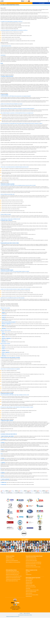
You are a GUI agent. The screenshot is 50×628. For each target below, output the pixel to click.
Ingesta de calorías (4, 42)
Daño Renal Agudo (29, 590)
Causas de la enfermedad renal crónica (12, 581)
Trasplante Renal (28, 584)
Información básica (9, 567)
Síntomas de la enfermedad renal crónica (12, 583)
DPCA (27, 583)
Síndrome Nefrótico (29, 603)
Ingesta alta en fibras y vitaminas (7, 419)
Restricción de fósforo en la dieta (7, 392)
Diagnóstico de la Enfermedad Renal (12, 570)
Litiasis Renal (28, 598)
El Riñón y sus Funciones (10, 569)
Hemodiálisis (28, 581)
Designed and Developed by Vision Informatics (12, 626)
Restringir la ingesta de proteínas (7, 74)
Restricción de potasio (5, 268)
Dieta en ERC (3, 8)
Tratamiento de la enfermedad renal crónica (13, 589)
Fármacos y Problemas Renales (31, 601)
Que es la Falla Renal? (29, 589)
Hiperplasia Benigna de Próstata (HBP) (32, 600)
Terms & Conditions (26, 623)
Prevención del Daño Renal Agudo (31, 570)
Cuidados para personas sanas (31, 567)
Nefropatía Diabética (29, 592)
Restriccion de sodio (5, 182)
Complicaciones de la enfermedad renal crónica (14, 586)
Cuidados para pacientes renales (31, 569)
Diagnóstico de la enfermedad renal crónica (13, 587)
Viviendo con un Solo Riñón (30, 595)
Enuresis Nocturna (29, 606)
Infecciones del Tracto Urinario (31, 597)
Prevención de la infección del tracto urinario (33, 577)
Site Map (21, 623)
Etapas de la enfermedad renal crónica (12, 584)
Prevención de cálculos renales (31, 575)
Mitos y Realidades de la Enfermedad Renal (13, 572)
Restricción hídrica (4, 93)
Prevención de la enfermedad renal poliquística (33, 572)
